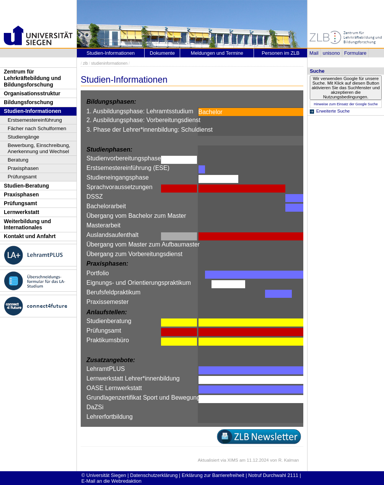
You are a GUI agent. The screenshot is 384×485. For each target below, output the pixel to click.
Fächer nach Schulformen (37, 128)
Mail (313, 53)
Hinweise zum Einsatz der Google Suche (345, 104)
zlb (85, 63)
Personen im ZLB (280, 53)
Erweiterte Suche (333, 111)
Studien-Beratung (26, 186)
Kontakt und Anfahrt (30, 236)
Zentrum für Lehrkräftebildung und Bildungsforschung (32, 78)
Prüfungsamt (22, 177)
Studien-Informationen (32, 111)
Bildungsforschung (28, 102)
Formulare (355, 53)
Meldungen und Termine (217, 53)
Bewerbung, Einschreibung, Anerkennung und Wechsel (39, 148)
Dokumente (162, 53)
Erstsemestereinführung (35, 120)
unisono (331, 53)
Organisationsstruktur (32, 93)
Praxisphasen (23, 168)
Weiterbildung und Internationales (27, 224)
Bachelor (211, 112)
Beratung (18, 160)
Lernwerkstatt (21, 212)
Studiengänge (23, 137)
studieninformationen (109, 63)
